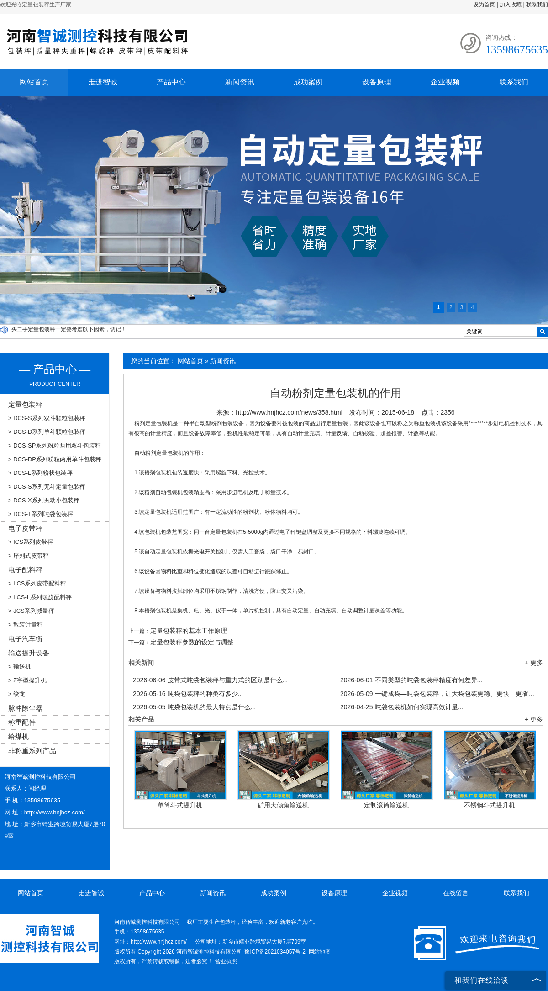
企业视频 (445, 82)
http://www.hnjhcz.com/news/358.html (289, 412)
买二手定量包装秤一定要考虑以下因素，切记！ (68, 329)
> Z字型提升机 (27, 680)
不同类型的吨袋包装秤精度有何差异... (411, 680)
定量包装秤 (25, 404)
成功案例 (308, 82)
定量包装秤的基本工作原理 (188, 630)
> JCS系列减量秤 (31, 610)
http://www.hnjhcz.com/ (54, 812)
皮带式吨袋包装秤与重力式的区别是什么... (210, 680)
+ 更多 (534, 662)
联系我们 (537, 4)
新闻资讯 (239, 82)
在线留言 (456, 892)
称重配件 (22, 722)
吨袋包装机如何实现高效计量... (401, 707)
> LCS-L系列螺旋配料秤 (40, 597)
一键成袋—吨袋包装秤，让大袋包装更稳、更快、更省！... (439, 693)
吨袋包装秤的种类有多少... (188, 693)
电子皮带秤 (25, 528)
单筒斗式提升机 (180, 805)
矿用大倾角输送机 (283, 805)
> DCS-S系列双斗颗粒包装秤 (46, 418)
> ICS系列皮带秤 (30, 541)
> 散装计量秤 (25, 624)
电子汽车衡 (25, 639)
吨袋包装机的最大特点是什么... (194, 707)
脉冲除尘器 (25, 708)
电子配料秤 (25, 570)
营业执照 (226, 961)
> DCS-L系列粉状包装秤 (40, 472)
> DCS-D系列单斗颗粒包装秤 (46, 431)
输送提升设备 (28, 653)
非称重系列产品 (32, 750)
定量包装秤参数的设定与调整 (191, 642)
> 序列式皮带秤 (28, 555)
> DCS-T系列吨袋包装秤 (40, 514)
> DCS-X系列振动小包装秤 (43, 500)
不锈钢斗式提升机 (489, 805)
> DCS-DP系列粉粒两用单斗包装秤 (54, 459)
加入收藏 (511, 4)
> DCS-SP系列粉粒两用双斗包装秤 (54, 445)
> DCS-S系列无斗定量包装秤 (46, 486)
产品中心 (171, 82)
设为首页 (484, 4)
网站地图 (320, 952)
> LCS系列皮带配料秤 (37, 583)
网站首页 (34, 82)
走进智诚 (102, 82)
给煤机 (18, 736)
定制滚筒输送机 (386, 805)
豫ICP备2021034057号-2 (274, 952)
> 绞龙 (16, 694)
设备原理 (376, 82)
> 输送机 (19, 666)
